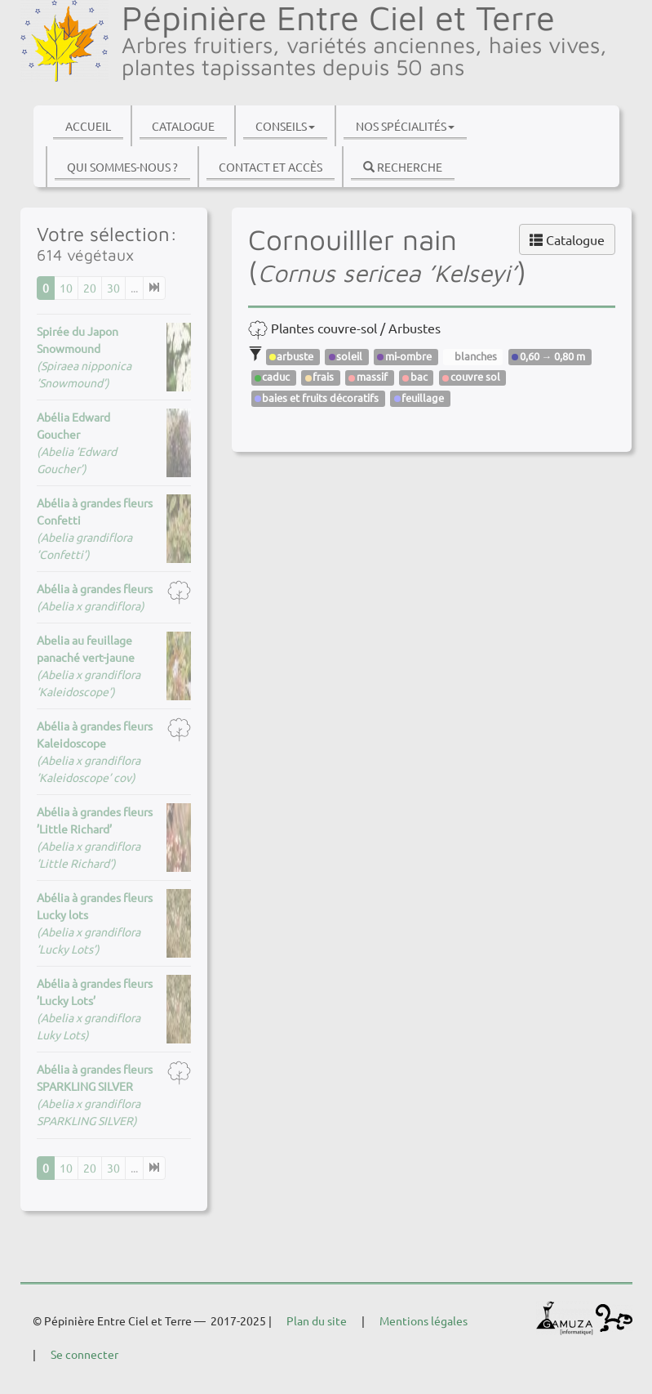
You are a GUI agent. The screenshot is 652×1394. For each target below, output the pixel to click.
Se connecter (84, 1354)
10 (66, 287)
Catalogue (183, 125)
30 (113, 287)
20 (89, 287)
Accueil (88, 125)
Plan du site (316, 1320)
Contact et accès (270, 166)
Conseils (285, 125)
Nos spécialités (405, 125)
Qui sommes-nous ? (122, 166)
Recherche (402, 166)
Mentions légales (423, 1320)
